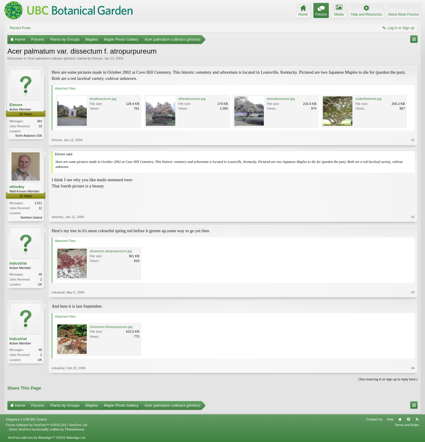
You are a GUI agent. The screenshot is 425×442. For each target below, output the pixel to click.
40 (40, 274)
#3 (413, 292)
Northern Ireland (31, 217)
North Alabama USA (29, 135)
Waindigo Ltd (75, 437)
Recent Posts (20, 28)
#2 (413, 217)
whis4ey (16, 186)
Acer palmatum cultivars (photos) (52, 58)
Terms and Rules (407, 425)
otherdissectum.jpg (191, 98)
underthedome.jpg (368, 98)
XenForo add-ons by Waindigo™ (31, 437)
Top (408, 419)
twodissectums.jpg (103, 98)
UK (40, 284)
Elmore (97, 58)
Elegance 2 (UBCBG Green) (26, 419)
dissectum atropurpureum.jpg (111, 251)
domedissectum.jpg (281, 98)
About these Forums (403, 14)
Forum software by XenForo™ (47, 425)
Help (390, 419)
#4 (413, 368)
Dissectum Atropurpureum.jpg (111, 327)
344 (39, 121)
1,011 (38, 203)
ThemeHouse (74, 429)
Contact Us (374, 419)
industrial (18, 263)
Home (400, 419)
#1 (413, 140)
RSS (417, 419)
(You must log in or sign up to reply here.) (388, 379)
